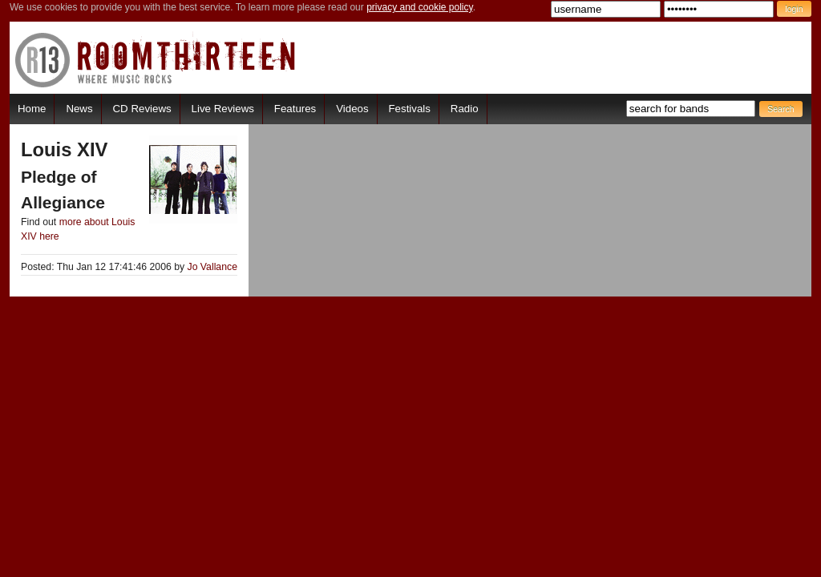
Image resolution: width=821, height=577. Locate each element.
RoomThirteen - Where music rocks (156, 59)
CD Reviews (142, 109)
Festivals (409, 109)
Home (32, 109)
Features (295, 109)
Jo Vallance (212, 266)
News (79, 109)
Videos (352, 109)
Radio (465, 109)
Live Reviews (223, 109)
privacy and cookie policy (419, 7)
